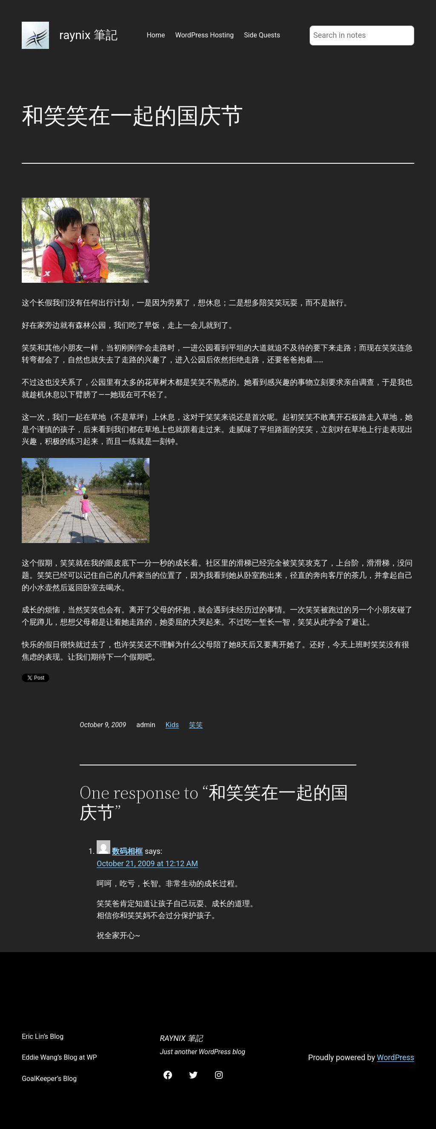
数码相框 (127, 851)
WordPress (395, 1057)
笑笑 (196, 725)
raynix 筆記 (88, 35)
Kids (172, 725)
